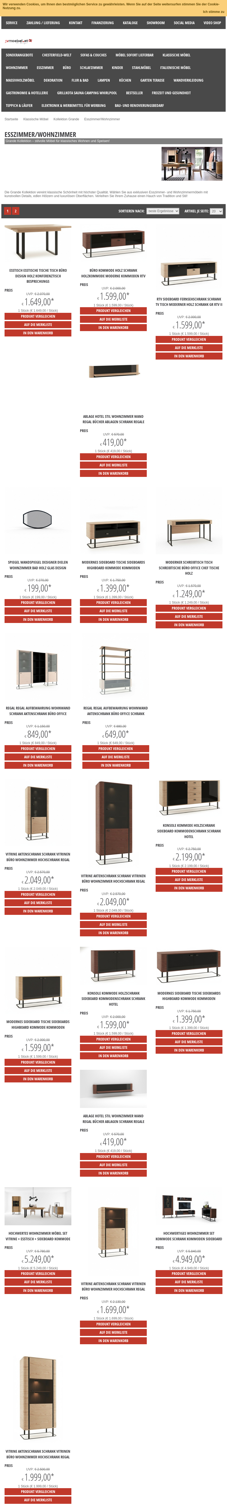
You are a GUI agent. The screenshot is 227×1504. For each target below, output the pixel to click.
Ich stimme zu (213, 12)
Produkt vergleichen (38, 316)
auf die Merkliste (38, 324)
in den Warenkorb (38, 332)
